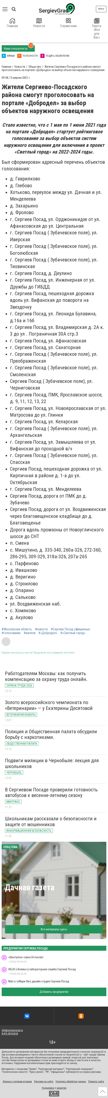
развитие (61, 1088)
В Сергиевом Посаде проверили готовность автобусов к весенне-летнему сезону (51, 792)
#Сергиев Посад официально (70, 629)
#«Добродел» (47, 633)
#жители (29, 633)
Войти (101, 8)
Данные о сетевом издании (17, 1081)
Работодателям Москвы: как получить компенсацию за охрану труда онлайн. (46, 676)
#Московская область (17, 629)
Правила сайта (96, 1081)
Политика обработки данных (71, 1081)
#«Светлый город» (72, 633)
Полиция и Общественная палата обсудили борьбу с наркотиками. (51, 734)
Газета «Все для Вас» (96, 28)
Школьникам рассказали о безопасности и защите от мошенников (51, 821)
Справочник (68, 23)
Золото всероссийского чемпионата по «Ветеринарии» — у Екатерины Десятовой (49, 705)
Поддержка (48, 1088)
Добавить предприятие (54, 991)
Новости (39, 23)
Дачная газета (29, 887)
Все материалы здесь (54, 929)
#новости (41, 629)
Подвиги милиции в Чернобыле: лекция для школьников (52, 763)
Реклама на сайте (43, 1081)
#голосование (11, 633)
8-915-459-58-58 (10, 1033)
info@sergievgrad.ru (12, 1030)
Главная (12, 23)
